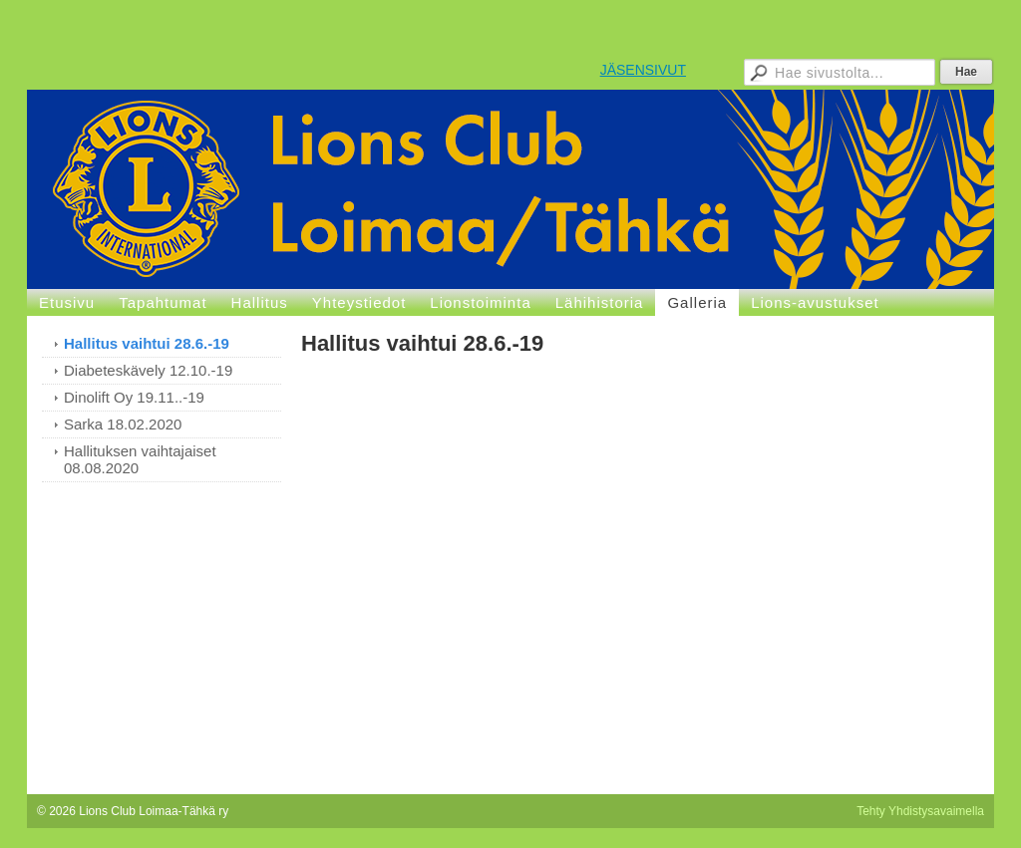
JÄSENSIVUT (643, 70)
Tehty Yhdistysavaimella (920, 811)
